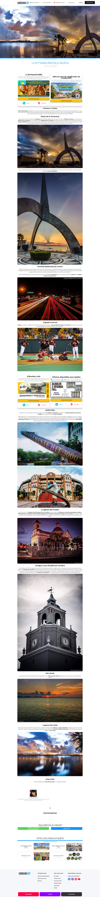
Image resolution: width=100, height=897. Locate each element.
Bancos (40, 880)
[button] (34, 3)
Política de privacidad (73, 876)
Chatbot (50, 894)
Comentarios (28, 894)
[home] (23, 3)
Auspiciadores (57, 883)
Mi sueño (56, 876)
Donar (81, 2)
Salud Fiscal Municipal (43, 876)
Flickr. (64, 781)
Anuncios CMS (57, 880)
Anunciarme (71, 894)
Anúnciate (89, 2)
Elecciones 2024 (42, 878)
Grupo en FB (57, 878)
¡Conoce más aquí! (33, 96)
